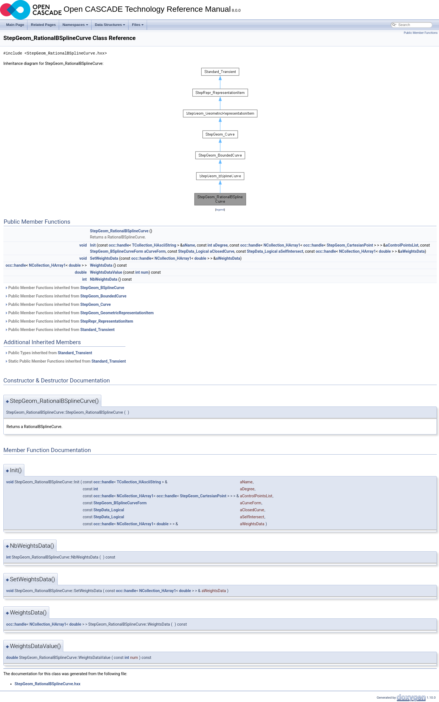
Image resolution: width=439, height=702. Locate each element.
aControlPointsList (402, 245)
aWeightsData (412, 251)
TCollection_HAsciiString (154, 245)
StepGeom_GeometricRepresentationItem (117, 313)
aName (189, 245)
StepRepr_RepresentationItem (106, 321)
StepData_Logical (193, 251)
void (83, 245)
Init (92, 245)
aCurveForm (155, 251)
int (209, 245)
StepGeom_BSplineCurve (102, 287)
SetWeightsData (104, 258)
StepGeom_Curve (95, 304)
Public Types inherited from (48, 353)
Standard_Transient (97, 329)
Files (138, 25)
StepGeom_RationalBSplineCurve (119, 231)
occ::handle (119, 245)
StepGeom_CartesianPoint (350, 245)
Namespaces (75, 25)
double (385, 251)
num (145, 272)
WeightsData (101, 265)
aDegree (220, 245)
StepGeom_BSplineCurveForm (116, 251)
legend (220, 209)
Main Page (15, 25)
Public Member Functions (421, 33)
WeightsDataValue (106, 272)
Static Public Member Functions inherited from (65, 361)
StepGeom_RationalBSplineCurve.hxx (47, 684)
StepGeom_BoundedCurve (103, 296)
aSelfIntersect (291, 251)
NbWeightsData (103, 279)
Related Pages (43, 25)
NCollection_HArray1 (281, 245)
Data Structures (110, 25)
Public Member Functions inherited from (64, 287)
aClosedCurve (222, 251)
